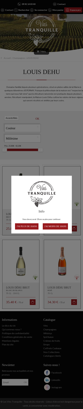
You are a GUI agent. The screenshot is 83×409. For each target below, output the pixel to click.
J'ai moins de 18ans (55, 226)
